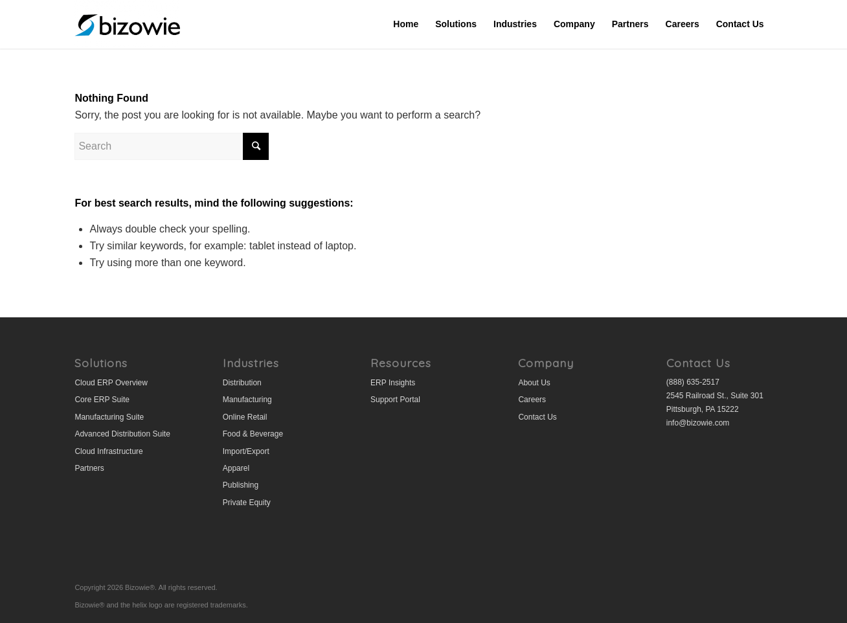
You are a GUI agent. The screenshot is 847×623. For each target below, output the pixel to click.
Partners (89, 468)
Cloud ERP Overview (111, 382)
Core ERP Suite (102, 399)
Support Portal (395, 399)
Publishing (240, 485)
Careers (532, 399)
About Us (534, 382)
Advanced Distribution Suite (122, 433)
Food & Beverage (253, 433)
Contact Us (537, 417)
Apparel (236, 468)
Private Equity (247, 502)
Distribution (242, 382)
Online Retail (245, 417)
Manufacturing (247, 399)
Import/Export (246, 451)
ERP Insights (392, 382)
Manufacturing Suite (109, 417)
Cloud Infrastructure (108, 451)
